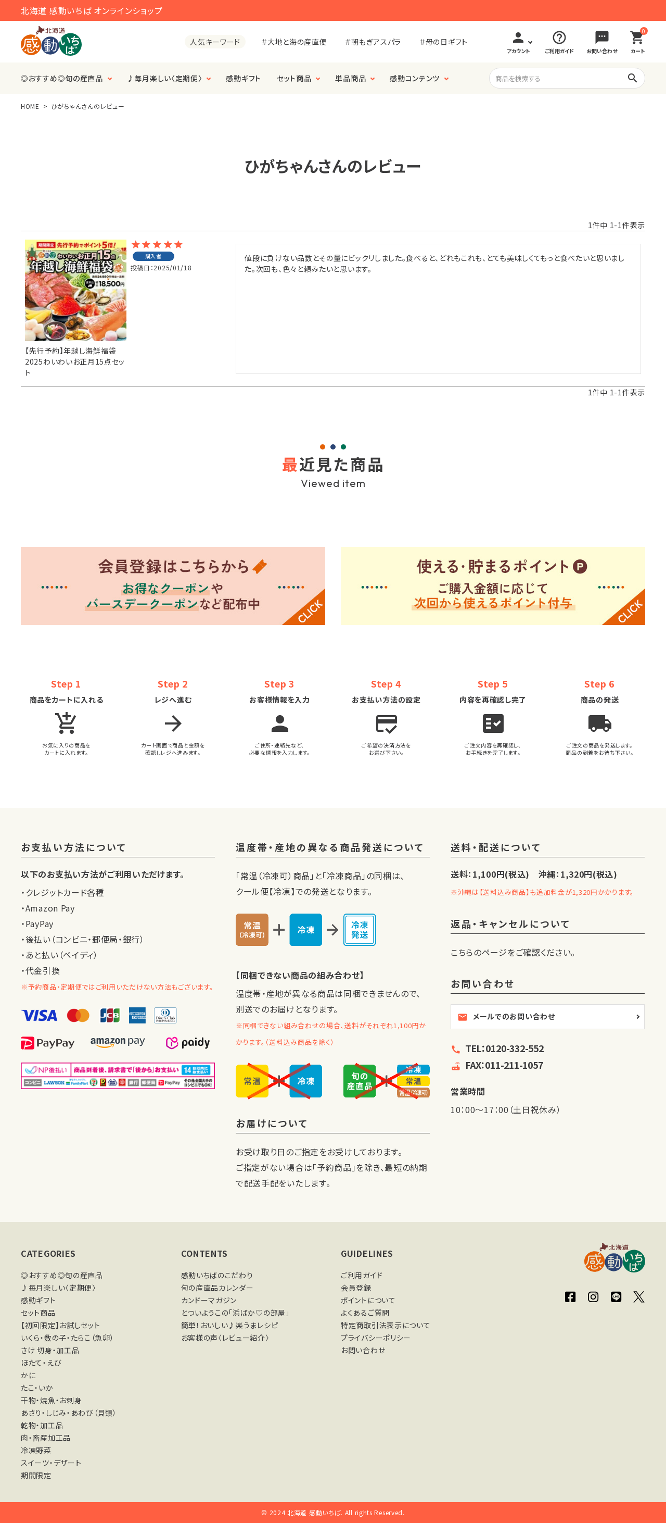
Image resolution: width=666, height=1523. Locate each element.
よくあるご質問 (365, 1312)
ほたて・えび (41, 1362)
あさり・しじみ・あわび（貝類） (69, 1412)
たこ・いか (37, 1387)
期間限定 (36, 1475)
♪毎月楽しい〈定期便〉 (164, 78)
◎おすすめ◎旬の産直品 (62, 78)
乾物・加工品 (42, 1425)
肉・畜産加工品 (46, 1437)
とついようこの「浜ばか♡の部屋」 (235, 1312)
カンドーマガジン (209, 1300)
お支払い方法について (74, 848)
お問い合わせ (363, 1350)
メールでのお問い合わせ (506, 1016)
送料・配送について (496, 848)
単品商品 (350, 78)
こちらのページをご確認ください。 (513, 952)
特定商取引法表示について (385, 1325)
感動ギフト (243, 78)
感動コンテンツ (415, 78)
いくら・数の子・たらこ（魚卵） (67, 1337)
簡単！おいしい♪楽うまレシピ (229, 1325)
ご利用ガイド (361, 1275)
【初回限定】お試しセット (60, 1325)
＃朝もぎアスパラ (373, 41)
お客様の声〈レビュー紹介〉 (225, 1337)
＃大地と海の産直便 (294, 41)
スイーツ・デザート (51, 1462)
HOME (30, 106)
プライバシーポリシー (376, 1337)
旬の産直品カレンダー (217, 1287)
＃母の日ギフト (443, 41)
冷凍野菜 (36, 1450)
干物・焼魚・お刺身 (51, 1400)
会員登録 (356, 1287)
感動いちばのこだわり (217, 1275)
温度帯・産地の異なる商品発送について (330, 848)
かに (28, 1375)
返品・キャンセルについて (511, 924)
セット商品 (294, 78)
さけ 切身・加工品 (50, 1350)
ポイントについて (368, 1300)
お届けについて (272, 1124)
